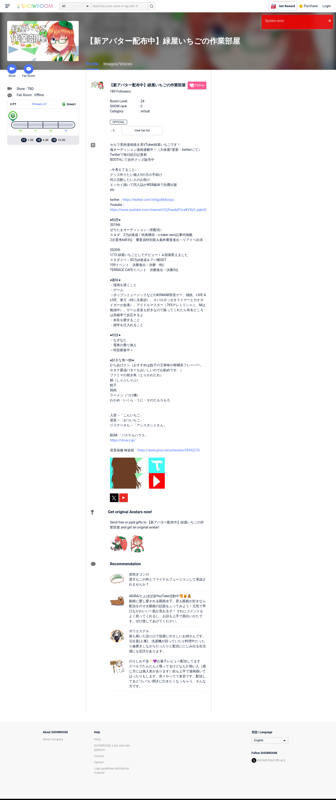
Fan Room (28, 71)
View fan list (142, 130)
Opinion (99, 762)
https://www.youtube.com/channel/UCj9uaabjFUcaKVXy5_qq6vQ (158, 210)
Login (326, 6)
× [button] (329, 20)
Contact (99, 756)
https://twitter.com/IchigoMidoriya (148, 200)
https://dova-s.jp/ (122, 440)
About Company (53, 739)
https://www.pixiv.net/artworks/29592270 (168, 450)
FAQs (97, 739)
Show (12, 71)
